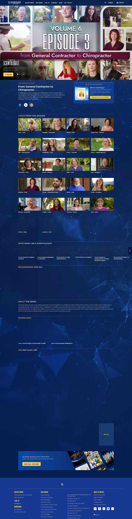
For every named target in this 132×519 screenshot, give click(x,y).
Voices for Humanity (46, 502)
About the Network (19, 497)
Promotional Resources (20, 512)
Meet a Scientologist (45, 499)
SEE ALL (106, 434)
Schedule (17, 503)
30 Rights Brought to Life (73, 517)
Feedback (97, 514)
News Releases (17, 509)
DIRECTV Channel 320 (99, 495)
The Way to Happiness (72, 505)
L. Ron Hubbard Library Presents (49, 509)
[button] (130, 251)
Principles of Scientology (47, 507)
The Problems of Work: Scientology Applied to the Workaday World (79, 495)
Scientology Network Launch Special (23, 495)
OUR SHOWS (39, 3)
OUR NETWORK (29, 3)
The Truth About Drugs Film (74, 510)
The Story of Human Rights (74, 515)
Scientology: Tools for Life (73, 498)
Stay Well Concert (71, 501)
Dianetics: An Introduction (47, 512)
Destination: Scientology (47, 497)
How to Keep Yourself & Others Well (75, 503)
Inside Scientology (45, 495)
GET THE (68, 3)
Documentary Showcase (47, 516)
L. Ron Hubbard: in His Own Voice (49, 504)
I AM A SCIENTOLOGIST (26, 83)
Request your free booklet (100, 97)
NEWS (61, 3)
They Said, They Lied (72, 513)
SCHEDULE (54, 3)
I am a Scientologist (45, 514)
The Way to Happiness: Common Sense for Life (78, 508)
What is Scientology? (97, 87)
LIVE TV (47, 3)
